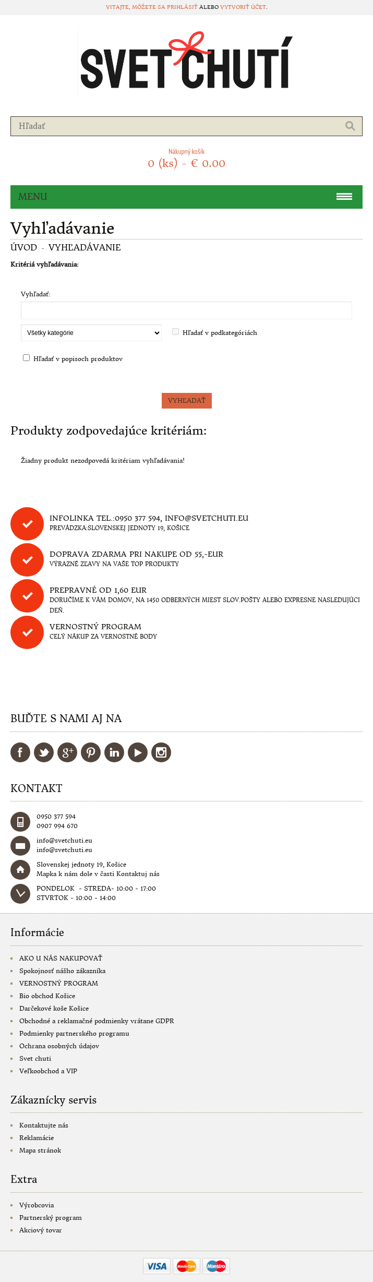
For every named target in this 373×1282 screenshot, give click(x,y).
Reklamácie (36, 1138)
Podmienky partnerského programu (74, 1033)
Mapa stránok (40, 1150)
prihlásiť (182, 7)
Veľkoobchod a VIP (48, 1071)
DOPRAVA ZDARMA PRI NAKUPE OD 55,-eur (136, 554)
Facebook (20, 752)
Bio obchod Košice (47, 996)
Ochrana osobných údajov (59, 1046)
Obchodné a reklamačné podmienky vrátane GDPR (96, 1021)
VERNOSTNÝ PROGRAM (58, 983)
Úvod (23, 247)
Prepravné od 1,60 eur (98, 590)
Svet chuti (35, 1058)
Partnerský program (50, 1217)
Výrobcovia (36, 1205)
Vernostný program (95, 626)
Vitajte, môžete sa (136, 7)
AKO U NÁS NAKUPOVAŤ (60, 958)
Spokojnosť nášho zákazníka (62, 971)
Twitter (44, 752)
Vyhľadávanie (85, 247)
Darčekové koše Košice (54, 1008)
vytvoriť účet (243, 7)
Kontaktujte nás (43, 1125)
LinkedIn (114, 752)
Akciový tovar (40, 1230)
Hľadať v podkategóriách (220, 333)
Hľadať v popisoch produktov (78, 359)
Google (67, 752)
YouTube (138, 752)
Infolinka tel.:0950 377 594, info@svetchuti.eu (149, 518)
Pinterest (91, 752)
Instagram (161, 752)
